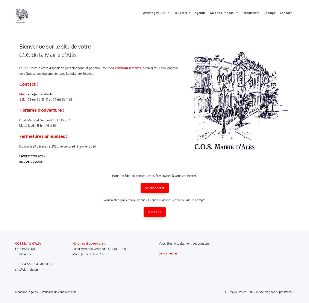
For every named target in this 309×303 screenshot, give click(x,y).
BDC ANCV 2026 (30, 161)
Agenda (200, 13)
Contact (286, 13)
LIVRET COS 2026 (32, 156)
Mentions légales (26, 292)
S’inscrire (154, 212)
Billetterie (182, 13)
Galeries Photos (225, 13)
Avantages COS (158, 13)
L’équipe (270, 13)
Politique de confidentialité (59, 292)
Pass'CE (289, 292)
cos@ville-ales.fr (40, 94)
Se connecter (154, 188)
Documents (251, 13)
